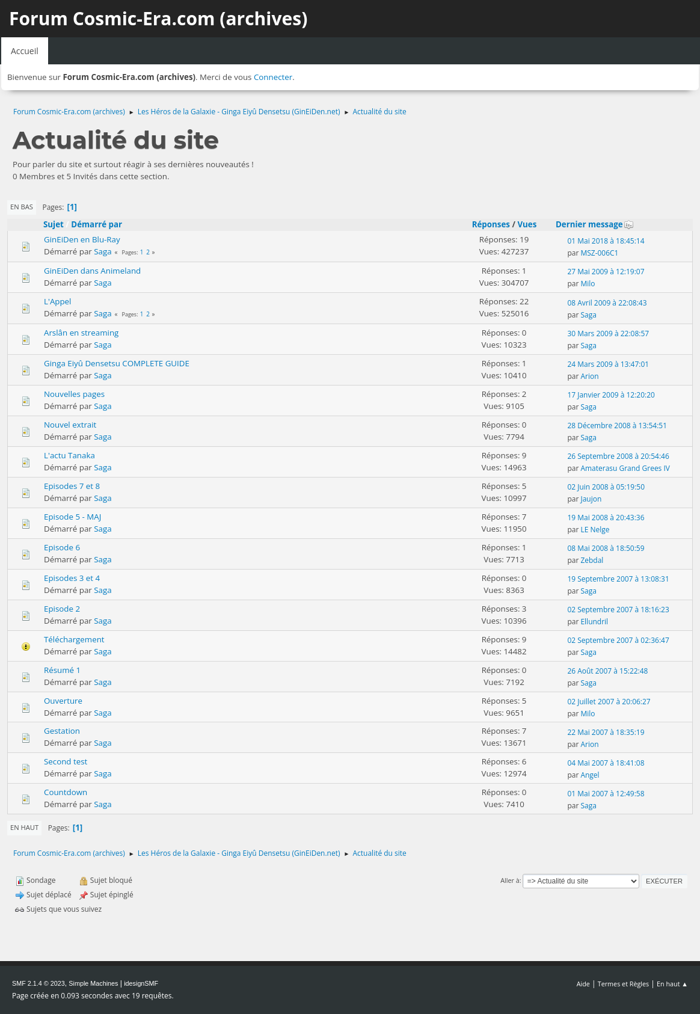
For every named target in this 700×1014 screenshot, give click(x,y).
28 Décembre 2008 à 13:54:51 (617, 425)
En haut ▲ (672, 983)
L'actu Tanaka (69, 455)
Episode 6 (62, 547)
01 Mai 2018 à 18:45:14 (605, 241)
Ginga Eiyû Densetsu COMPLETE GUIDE (116, 363)
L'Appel (57, 301)
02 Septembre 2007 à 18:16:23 (618, 609)
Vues (526, 224)
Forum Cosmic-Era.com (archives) (158, 18)
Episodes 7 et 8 (72, 486)
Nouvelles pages (74, 394)
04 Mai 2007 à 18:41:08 (605, 763)
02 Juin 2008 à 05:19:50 (606, 487)
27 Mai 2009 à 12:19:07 (605, 271)
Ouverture (63, 700)
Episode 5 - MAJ (72, 516)
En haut (24, 827)
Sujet (53, 224)
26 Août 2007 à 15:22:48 (607, 671)
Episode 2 (62, 608)
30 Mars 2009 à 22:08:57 (608, 333)
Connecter (273, 77)
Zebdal (591, 560)
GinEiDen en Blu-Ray (82, 239)
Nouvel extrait (70, 424)
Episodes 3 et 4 (72, 578)
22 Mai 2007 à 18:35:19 (605, 732)
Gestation (62, 730)
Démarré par (96, 224)
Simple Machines (93, 983)
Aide (583, 983)
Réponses (491, 224)
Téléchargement (74, 639)
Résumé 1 (62, 670)
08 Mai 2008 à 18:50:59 (605, 548)
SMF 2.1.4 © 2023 (38, 983)
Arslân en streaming (81, 332)
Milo (587, 283)
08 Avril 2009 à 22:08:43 (606, 303)
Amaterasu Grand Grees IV (625, 468)
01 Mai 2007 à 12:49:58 (605, 793)
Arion (589, 376)
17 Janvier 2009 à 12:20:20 (611, 395)
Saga (102, 251)
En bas (21, 206)
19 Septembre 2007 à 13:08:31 (618, 579)
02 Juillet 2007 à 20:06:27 (608, 701)
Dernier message (595, 224)
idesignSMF (141, 983)
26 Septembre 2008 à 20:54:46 (618, 456)
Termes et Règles (623, 983)
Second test (65, 761)
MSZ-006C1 (599, 253)
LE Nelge (594, 529)
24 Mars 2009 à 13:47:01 (608, 364)
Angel (589, 775)
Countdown (65, 792)
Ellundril (594, 621)
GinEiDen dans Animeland (92, 270)
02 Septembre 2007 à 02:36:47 (618, 640)
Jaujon (590, 499)
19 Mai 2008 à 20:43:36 (605, 517)
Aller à (510, 880)
